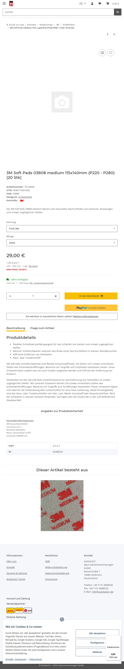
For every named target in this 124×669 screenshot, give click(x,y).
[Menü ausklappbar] (4, 2)
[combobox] (62, 228)
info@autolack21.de (102, 591)
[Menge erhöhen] (55, 296)
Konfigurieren (95, 642)
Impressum (51, 579)
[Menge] (33, 296)
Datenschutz (38, 659)
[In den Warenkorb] (9, 45)
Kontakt (10, 567)
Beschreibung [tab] (15, 328)
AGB (47, 561)
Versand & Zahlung (16, 573)
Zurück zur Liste (16, 24)
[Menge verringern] (10, 296)
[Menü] (119, 637)
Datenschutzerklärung (57, 573)
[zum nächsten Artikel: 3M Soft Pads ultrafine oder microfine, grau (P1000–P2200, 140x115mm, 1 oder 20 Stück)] (114, 34)
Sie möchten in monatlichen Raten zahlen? (62, 316)
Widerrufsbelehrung (56, 567)
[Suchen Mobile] (58, 12)
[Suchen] (117, 12)
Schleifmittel (25, 197)
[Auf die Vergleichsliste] (102, 52)
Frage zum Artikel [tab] (42, 328)
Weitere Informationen (85, 316)
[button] (92, 3)
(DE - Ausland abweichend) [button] (41, 283)
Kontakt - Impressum (18, 659)
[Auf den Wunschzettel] (110, 52)
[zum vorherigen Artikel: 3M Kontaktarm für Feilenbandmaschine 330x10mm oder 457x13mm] (107, 34)
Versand (33, 266)
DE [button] (81, 3)
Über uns (11, 561)
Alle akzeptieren (95, 633)
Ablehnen (95, 652)
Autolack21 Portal (15, 579)
